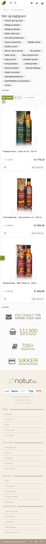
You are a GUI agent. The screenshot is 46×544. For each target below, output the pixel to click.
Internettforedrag (10, 491)
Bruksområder (9, 486)
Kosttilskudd (9, 458)
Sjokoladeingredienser (14, 77)
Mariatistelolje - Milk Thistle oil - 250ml (19, 283)
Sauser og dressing (12, 42)
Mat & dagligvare (10, 447)
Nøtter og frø (10, 55)
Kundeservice (9, 522)
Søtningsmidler (31, 64)
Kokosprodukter (11, 64)
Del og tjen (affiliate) (11, 497)
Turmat (7, 85)
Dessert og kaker (12, 68)
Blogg (7, 481)
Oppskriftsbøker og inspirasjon (17, 81)
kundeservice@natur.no (23, 396)
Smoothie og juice (30, 59)
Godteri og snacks (12, 72)
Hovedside (8, 414)
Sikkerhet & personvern (12, 532)
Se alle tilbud (9, 435)
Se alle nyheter (10, 430)
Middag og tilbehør (12, 29)
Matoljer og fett (34, 42)
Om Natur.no (9, 419)
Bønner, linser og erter (14, 51)
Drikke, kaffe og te (12, 33)
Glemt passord (9, 516)
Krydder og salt (11, 46)
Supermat (8, 453)
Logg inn (37, 4)
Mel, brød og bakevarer (14, 38)
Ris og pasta (35, 51)
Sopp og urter (10, 59)
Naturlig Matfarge (33, 68)
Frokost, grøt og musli (13, 21)
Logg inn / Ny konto (11, 511)
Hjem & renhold (10, 469)
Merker (7, 425)
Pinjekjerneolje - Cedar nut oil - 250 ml (20, 151)
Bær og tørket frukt (30, 55)
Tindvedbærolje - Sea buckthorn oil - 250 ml (22, 217)
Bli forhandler (9, 502)
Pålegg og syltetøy (12, 25)
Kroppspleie (9, 463)
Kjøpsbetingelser (10, 527)
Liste (17, 98)
